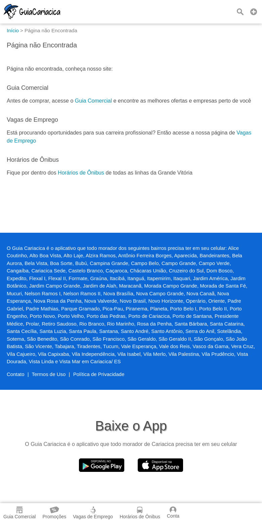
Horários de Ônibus (81, 173)
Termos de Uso (49, 374)
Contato (16, 374)
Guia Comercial (93, 101)
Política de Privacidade (99, 374)
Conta (173, 513)
